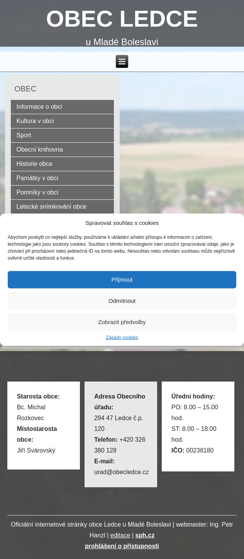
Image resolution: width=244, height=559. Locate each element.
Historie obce (35, 163)
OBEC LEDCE (122, 19)
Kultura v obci (35, 121)
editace (120, 535)
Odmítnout (122, 300)
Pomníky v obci (37, 192)
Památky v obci (37, 178)
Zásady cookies (122, 337)
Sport (24, 135)
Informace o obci (39, 106)
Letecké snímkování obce (51, 206)
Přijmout (121, 279)
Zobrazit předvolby (122, 322)
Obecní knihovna (40, 149)
